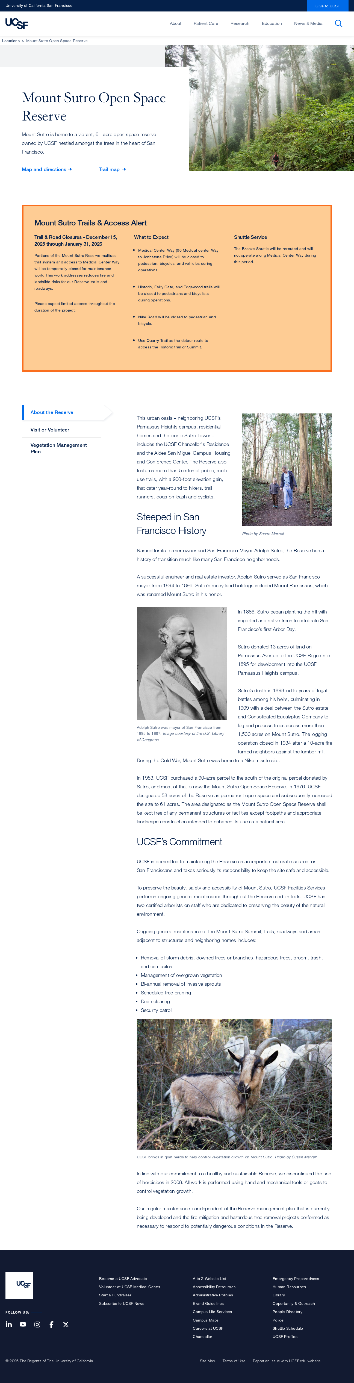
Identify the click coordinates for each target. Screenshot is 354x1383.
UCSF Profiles (285, 1336)
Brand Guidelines (208, 1303)
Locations (11, 40)
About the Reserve (52, 412)
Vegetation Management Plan (59, 448)
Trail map (109, 169)
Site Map (207, 1360)
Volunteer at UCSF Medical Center (129, 1286)
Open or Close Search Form (339, 23)
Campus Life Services (212, 1311)
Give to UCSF (327, 6)
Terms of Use (234, 1360)
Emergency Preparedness (296, 1278)
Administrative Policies (213, 1295)
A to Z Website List (209, 1278)
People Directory (287, 1311)
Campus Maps (206, 1320)
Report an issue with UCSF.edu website (286, 1360)
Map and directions (44, 169)
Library (279, 1295)
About (175, 23)
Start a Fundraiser (115, 1295)
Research (240, 23)
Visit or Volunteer (50, 430)
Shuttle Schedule (288, 1328)
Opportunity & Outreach (294, 1303)
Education (272, 23)
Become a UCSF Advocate (123, 1278)
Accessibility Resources (214, 1286)
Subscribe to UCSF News (121, 1303)
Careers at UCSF (208, 1328)
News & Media (308, 23)
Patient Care (206, 23)
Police (278, 1320)
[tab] (61, 413)
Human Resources (289, 1286)
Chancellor (202, 1336)
